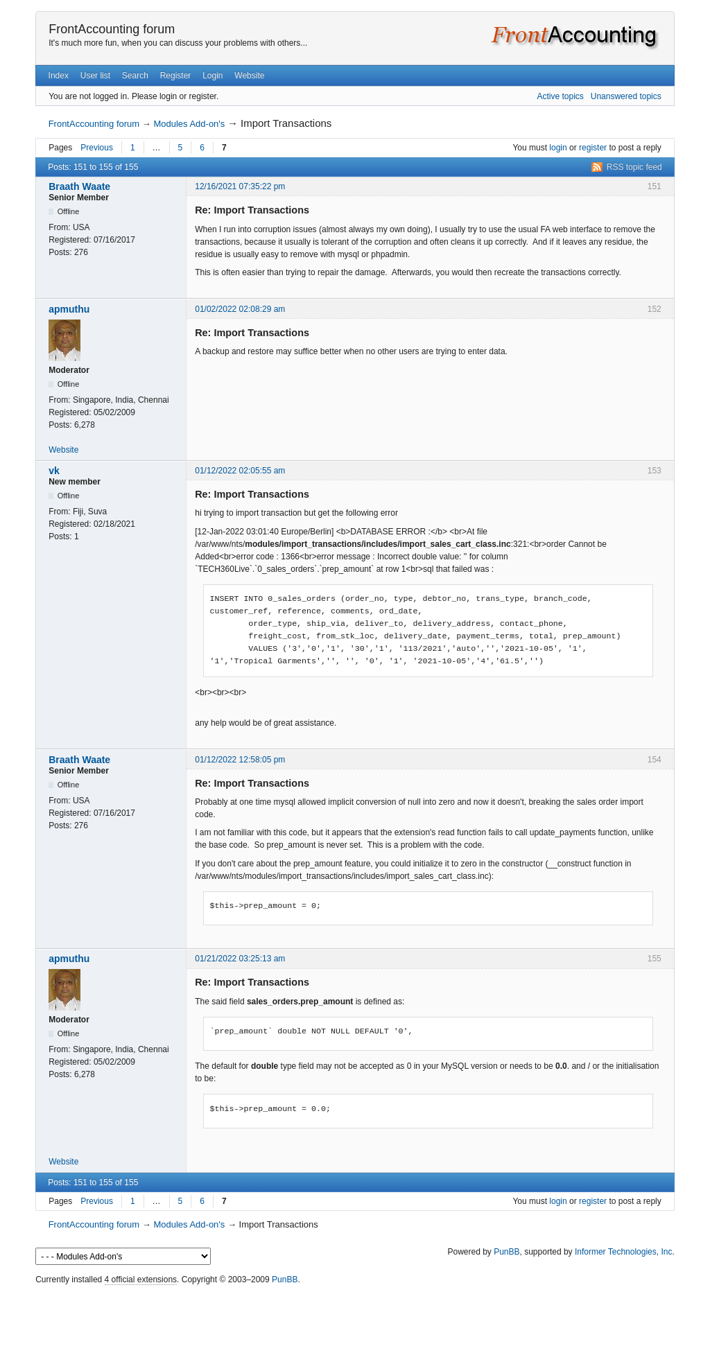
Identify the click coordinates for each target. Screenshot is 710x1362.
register (593, 147)
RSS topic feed (634, 167)
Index (59, 75)
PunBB (506, 1252)
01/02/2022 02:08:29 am (240, 309)
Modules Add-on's (189, 124)
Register (175, 75)
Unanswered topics (626, 96)
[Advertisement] (355, 1320)
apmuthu (69, 309)
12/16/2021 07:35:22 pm (240, 186)
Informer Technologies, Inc (624, 1252)
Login (212, 75)
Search (135, 75)
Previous (96, 147)
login (557, 147)
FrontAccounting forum (112, 29)
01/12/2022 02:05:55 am (240, 470)
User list (95, 75)
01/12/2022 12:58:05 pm (240, 760)
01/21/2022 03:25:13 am (240, 958)
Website (249, 75)
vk (54, 470)
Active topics (560, 96)
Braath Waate (79, 186)
